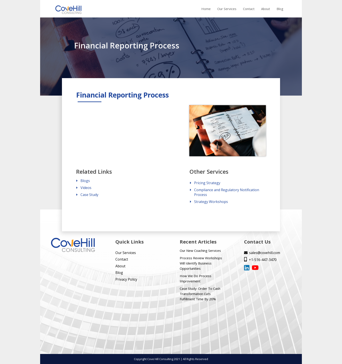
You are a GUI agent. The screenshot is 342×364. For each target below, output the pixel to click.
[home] (68, 10)
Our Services (226, 9)
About (265, 9)
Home (206, 9)
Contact (249, 9)
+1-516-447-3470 (260, 259)
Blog (280, 9)
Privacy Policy (126, 279)
